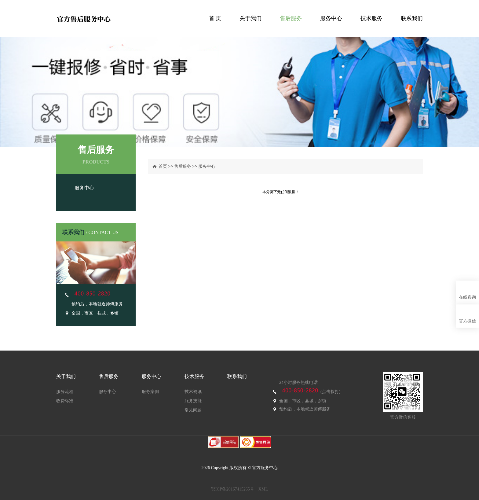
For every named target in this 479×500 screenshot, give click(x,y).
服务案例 (150, 391)
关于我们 (250, 18)
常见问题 (193, 410)
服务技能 (193, 401)
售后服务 (291, 18)
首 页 (215, 18)
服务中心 (331, 18)
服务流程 (64, 391)
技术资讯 (193, 391)
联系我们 (412, 18)
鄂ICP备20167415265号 (232, 489)
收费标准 (64, 401)
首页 (163, 166)
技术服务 (371, 18)
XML (263, 489)
